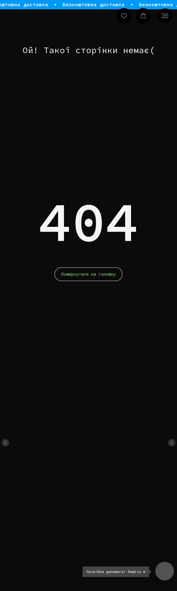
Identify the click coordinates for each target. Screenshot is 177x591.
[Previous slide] (5, 443)
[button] (124, 16)
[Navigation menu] (164, 16)
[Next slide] (171, 443)
